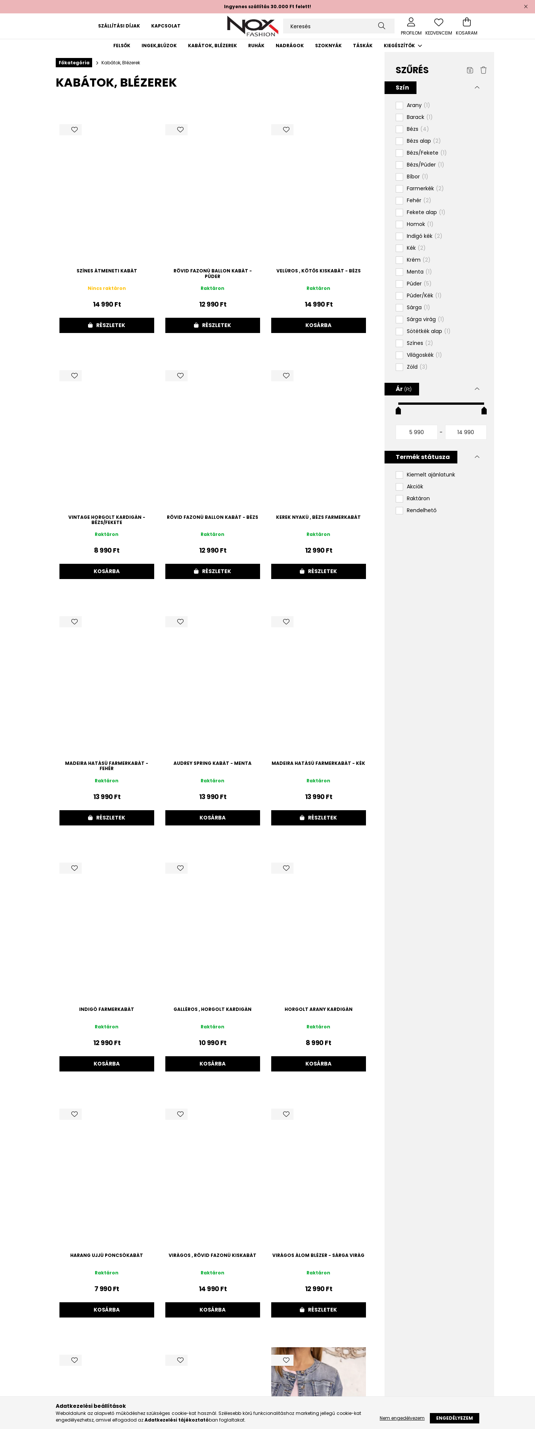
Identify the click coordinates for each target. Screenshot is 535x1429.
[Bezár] (525, 6)
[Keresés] (339, 26)
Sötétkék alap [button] (429, 331)
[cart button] (466, 26)
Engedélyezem (454, 1418)
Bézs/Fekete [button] (427, 153)
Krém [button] (419, 260)
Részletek (110, 325)
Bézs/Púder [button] (425, 165)
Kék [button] (416, 248)
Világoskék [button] (424, 355)
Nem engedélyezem (402, 1418)
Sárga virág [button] (425, 319)
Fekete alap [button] (426, 212)
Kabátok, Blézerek (212, 45)
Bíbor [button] (417, 177)
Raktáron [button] (418, 498)
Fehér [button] (419, 200)
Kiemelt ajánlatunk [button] (431, 474)
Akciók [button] (415, 486)
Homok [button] (420, 224)
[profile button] (411, 26)
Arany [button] (418, 105)
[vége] (466, 432)
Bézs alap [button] (424, 141)
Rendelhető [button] (422, 510)
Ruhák (256, 45)
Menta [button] (419, 272)
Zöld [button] (417, 367)
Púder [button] (419, 284)
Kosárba (318, 325)
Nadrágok (290, 45)
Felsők (121, 45)
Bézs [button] (418, 129)
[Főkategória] (74, 62)
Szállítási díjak (119, 26)
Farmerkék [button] (425, 189)
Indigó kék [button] (424, 236)
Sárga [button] (418, 307)
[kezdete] (417, 432)
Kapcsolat (166, 26)
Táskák (363, 45)
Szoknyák (328, 45)
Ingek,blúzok (159, 45)
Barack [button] (420, 117)
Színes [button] (420, 343)
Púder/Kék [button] (424, 296)
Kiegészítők (400, 45)
